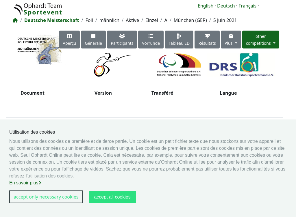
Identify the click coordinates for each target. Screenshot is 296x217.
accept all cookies (112, 196)
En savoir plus (25, 182)
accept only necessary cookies (46, 197)
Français (247, 6)
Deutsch (226, 6)
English (205, 6)
